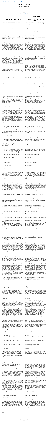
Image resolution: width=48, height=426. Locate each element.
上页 (22, 13)
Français (10, 1)
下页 (26, 13)
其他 (21, 1)
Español (16, 1)
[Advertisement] (24, 9)
